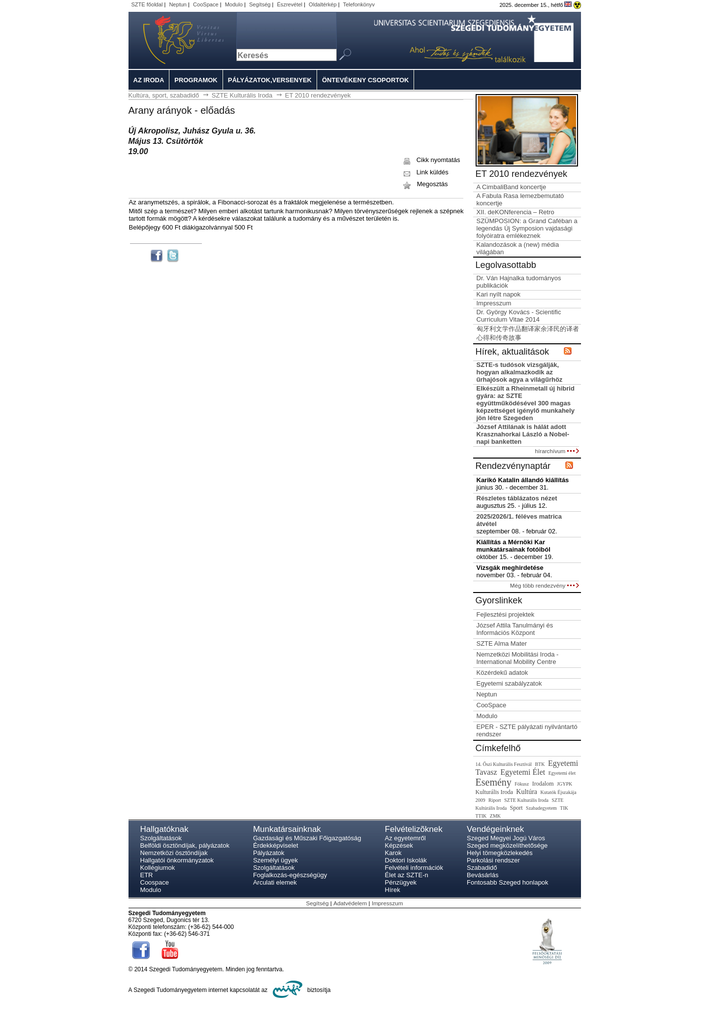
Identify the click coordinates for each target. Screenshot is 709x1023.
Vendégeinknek (495, 829)
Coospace (154, 882)
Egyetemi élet (562, 773)
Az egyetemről (405, 838)
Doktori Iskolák (406, 860)
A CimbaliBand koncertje (512, 187)
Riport (494, 800)
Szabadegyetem (541, 808)
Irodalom (543, 783)
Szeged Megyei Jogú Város (506, 838)
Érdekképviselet (275, 845)
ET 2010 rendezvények (318, 95)
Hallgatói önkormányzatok (177, 860)
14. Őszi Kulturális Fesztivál (504, 764)
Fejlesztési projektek (506, 614)
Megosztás (425, 184)
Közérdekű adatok (502, 672)
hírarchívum (557, 451)
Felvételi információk (414, 867)
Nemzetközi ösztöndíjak (174, 853)
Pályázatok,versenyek (270, 80)
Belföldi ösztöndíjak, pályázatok (184, 845)
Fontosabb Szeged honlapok (507, 882)
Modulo (234, 4)
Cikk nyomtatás (431, 160)
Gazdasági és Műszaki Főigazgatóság (307, 838)
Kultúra (526, 791)
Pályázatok (269, 853)
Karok (393, 853)
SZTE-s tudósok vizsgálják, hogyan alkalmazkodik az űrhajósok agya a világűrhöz (520, 372)
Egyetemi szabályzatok (509, 683)
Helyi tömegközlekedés (500, 853)
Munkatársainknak (287, 829)
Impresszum (494, 303)
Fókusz (522, 784)
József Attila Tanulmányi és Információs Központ (515, 629)
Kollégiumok (157, 867)
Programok (195, 80)
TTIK (481, 816)
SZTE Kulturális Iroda (242, 95)
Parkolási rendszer (493, 860)
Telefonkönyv (359, 4)
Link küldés (425, 172)
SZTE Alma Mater (502, 643)
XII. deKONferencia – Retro (515, 212)
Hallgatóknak (164, 829)
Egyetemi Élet (522, 772)
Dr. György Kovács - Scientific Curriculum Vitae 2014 (519, 315)
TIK (564, 808)
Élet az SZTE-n (406, 875)
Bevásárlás (482, 875)
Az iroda (148, 80)
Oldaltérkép (323, 4)
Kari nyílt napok (499, 294)
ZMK (495, 816)
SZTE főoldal (147, 4)
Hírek (392, 889)
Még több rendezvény (544, 585)
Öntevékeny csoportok (365, 80)
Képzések (399, 845)
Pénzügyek (401, 882)
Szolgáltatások (161, 838)
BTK (540, 764)
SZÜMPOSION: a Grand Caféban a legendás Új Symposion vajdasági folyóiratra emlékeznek (527, 228)
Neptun (178, 4)
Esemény (494, 782)
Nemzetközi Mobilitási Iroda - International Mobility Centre (518, 658)
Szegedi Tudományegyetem (172, 40)
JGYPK (564, 784)
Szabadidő (482, 867)
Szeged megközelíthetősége (507, 845)
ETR (146, 875)
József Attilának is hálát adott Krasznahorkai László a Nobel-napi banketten (523, 434)
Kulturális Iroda (494, 792)
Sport (516, 807)
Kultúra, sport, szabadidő (164, 95)
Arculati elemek (275, 882)
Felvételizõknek (414, 829)
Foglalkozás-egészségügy (290, 875)
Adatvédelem (350, 903)
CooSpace (206, 4)
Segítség (260, 4)
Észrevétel (290, 4)
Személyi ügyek (275, 860)
